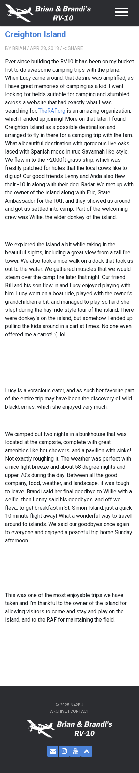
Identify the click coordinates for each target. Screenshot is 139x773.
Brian (19, 48)
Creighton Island (35, 34)
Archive (58, 711)
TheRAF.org (51, 110)
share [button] (73, 48)
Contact (79, 711)
